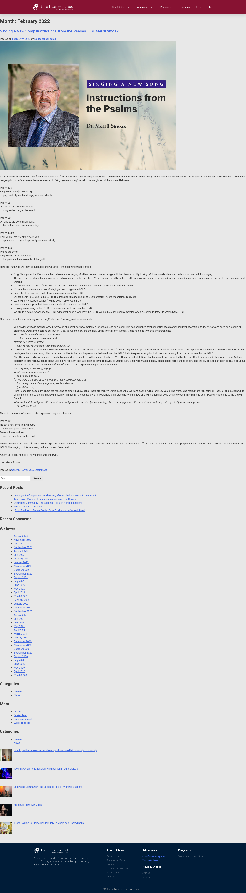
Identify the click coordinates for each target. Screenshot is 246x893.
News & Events (191, 7)
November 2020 (23, 645)
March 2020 (20, 675)
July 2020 (19, 660)
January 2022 (21, 603)
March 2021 (20, 633)
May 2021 (19, 626)
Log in (17, 711)
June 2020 (19, 663)
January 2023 (21, 562)
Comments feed (23, 719)
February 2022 (22, 600)
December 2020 (23, 641)
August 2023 (21, 551)
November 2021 (23, 607)
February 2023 (22, 558)
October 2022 (21, 569)
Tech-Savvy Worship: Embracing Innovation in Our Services (46, 499)
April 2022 (19, 592)
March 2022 (20, 596)
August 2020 (21, 656)
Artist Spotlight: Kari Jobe (28, 506)
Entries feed (20, 715)
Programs (167, 7)
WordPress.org (22, 722)
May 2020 (19, 667)
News (24, 469)
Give (211, 7)
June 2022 (19, 584)
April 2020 (19, 671)
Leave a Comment (37, 469)
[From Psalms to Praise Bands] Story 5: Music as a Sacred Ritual (49, 510)
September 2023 (23, 547)
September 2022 (23, 573)
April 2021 (19, 630)
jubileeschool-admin (45, 38)
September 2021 (23, 611)
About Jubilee (120, 7)
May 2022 (19, 588)
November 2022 (23, 566)
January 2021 (21, 637)
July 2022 (19, 581)
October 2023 (21, 543)
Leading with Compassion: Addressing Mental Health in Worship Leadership (55, 495)
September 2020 (23, 652)
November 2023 (23, 539)
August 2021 (21, 615)
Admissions (144, 7)
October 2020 (21, 648)
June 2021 (19, 622)
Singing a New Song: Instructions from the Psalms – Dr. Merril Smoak (59, 31)
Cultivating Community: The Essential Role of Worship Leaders (48, 502)
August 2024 (21, 536)
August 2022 (21, 577)
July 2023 (19, 554)
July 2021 (19, 618)
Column (15, 469)
